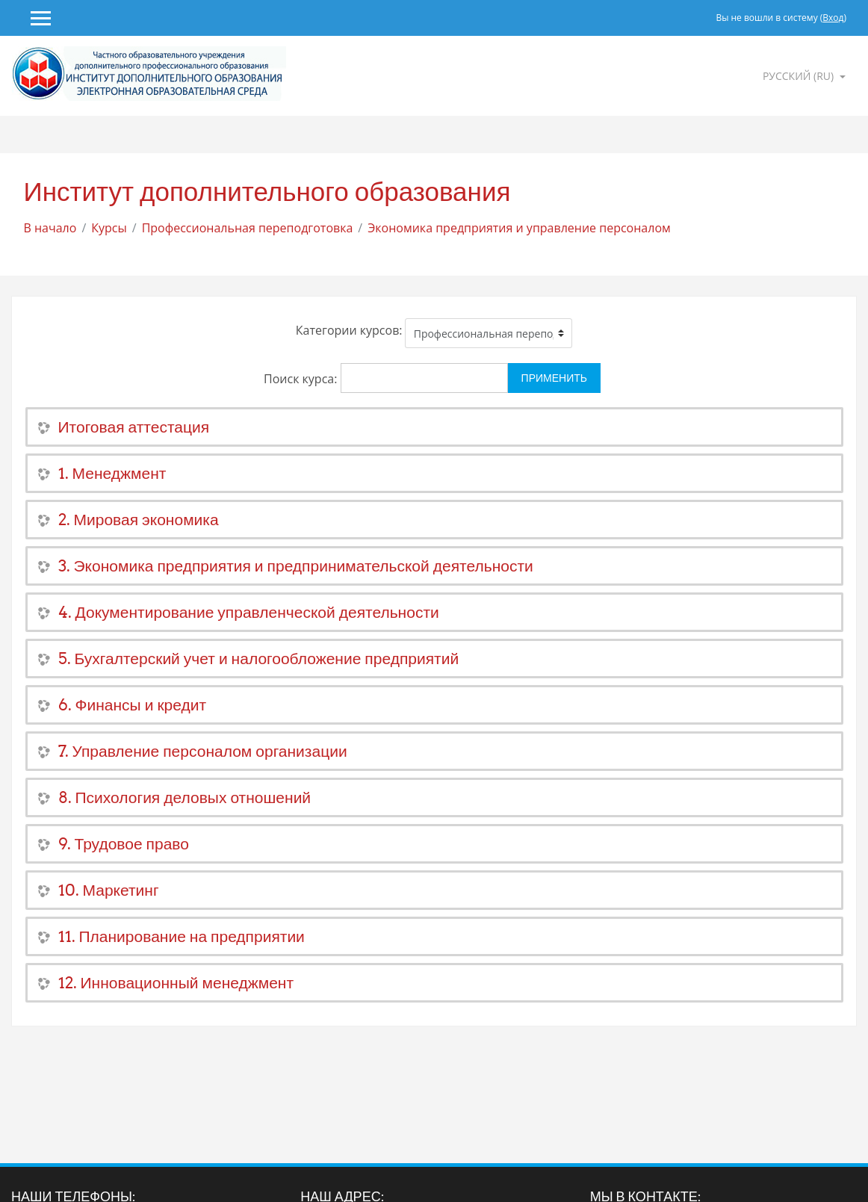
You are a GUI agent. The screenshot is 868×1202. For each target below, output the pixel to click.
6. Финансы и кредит (132, 705)
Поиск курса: (302, 379)
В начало (50, 228)
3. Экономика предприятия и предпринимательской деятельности (295, 566)
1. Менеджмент (112, 473)
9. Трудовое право (123, 844)
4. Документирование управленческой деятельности (248, 612)
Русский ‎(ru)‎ (800, 76)
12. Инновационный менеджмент (176, 983)
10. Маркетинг (108, 890)
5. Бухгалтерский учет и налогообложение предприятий (258, 658)
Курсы (109, 228)
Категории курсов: (349, 330)
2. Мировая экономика (138, 519)
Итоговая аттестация (134, 427)
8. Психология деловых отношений (184, 797)
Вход (832, 17)
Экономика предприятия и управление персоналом (519, 228)
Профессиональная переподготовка (247, 228)
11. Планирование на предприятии (181, 936)
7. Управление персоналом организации (202, 751)
